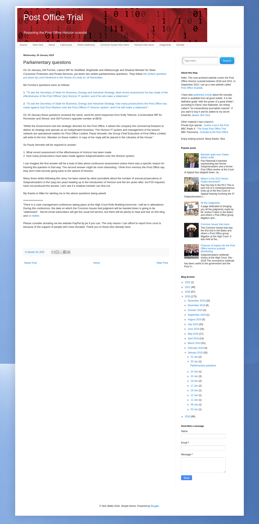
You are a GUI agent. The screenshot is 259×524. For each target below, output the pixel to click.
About (52, 44)
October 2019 (195, 310)
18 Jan (194, 381)
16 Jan (194, 390)
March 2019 (194, 343)
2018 (188, 416)
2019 (188, 296)
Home (96, 262)
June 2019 (194, 329)
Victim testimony (86, 44)
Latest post (66, 44)
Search (23, 44)
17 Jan (194, 385)
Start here (38, 44)
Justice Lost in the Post (216, 125)
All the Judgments (210, 202)
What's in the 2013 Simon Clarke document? (214, 180)
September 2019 (197, 314)
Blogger (155, 506)
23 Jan (194, 376)
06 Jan (194, 404)
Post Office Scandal (191, 87)
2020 (188, 291)
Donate (180, 44)
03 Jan (194, 409)
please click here (201, 115)
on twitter (34, 215)
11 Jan (194, 400)
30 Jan (194, 361)
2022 (188, 282)
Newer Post (30, 262)
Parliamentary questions (203, 365)
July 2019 (193, 324)
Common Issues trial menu (114, 44)
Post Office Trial (53, 17)
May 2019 (193, 333)
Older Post (162, 262)
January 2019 (195, 352)
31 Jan (194, 356)
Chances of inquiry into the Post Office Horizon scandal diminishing (218, 248)
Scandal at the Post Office (214, 132)
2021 (188, 287)
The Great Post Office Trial (211, 128)
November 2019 (197, 305)
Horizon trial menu (144, 44)
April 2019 (193, 338)
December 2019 (197, 300)
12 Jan (194, 395)
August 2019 (195, 319)
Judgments (165, 44)
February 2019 (196, 348)
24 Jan (194, 371)
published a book (202, 94)
